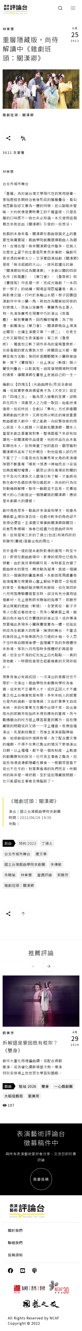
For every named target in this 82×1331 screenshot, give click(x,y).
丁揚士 (47, 843)
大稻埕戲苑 (13, 1096)
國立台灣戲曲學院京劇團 (24, 864)
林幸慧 (8, 28)
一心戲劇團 (63, 1086)
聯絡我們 (15, 1242)
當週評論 (44, 874)
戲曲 (8, 843)
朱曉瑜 (10, 874)
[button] (33, 966)
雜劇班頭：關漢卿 (19, 885)
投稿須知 (15, 1254)
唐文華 (41, 853)
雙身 (45, 1086)
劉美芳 (8, 1032)
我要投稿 (41, 1179)
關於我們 (15, 1230)
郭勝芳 (62, 874)
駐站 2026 (27, 1086)
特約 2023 (27, 843)
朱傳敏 (56, 864)
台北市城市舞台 (17, 853)
